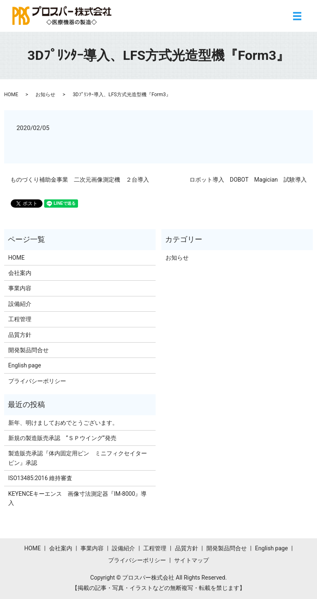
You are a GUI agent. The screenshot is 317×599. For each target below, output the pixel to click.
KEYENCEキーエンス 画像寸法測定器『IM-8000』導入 (77, 498)
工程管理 (19, 319)
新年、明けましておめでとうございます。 (63, 422)
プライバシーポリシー (37, 381)
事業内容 (19, 288)
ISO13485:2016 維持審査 (40, 478)
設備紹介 (19, 304)
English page (24, 365)
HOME (11, 94)
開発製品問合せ (28, 350)
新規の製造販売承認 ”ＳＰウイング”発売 (62, 438)
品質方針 (19, 334)
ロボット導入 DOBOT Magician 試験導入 (248, 179)
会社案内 (19, 273)
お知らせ (45, 94)
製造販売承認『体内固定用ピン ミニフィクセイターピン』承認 (77, 458)
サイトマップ (191, 560)
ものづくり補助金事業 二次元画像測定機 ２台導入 (79, 179)
